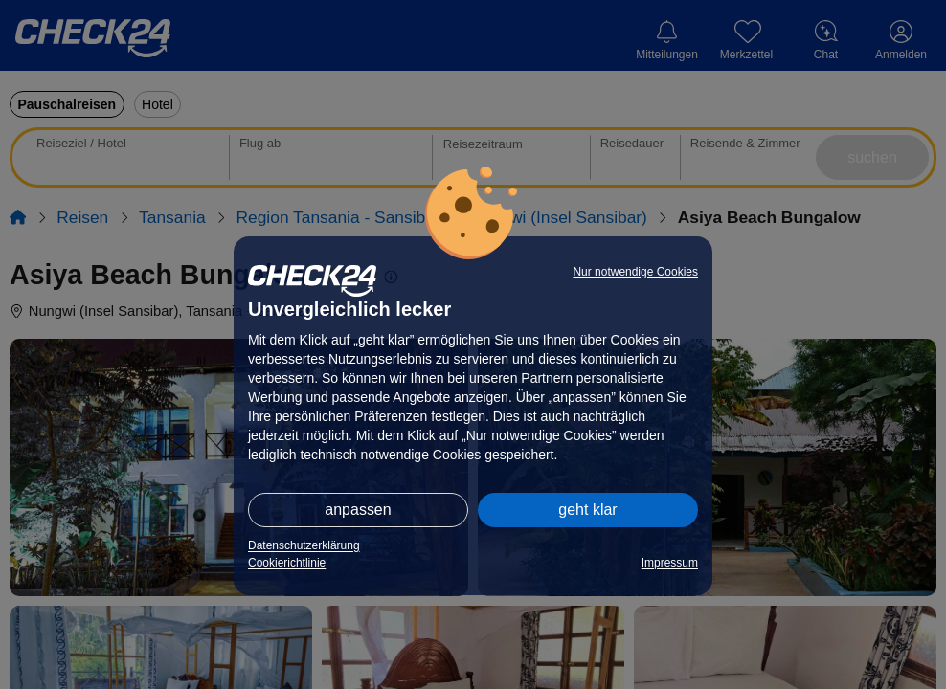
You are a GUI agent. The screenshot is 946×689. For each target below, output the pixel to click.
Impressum (670, 562)
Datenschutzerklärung (304, 545)
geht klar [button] (587, 509)
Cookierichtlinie (287, 562)
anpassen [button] (358, 509)
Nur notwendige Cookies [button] (635, 271)
